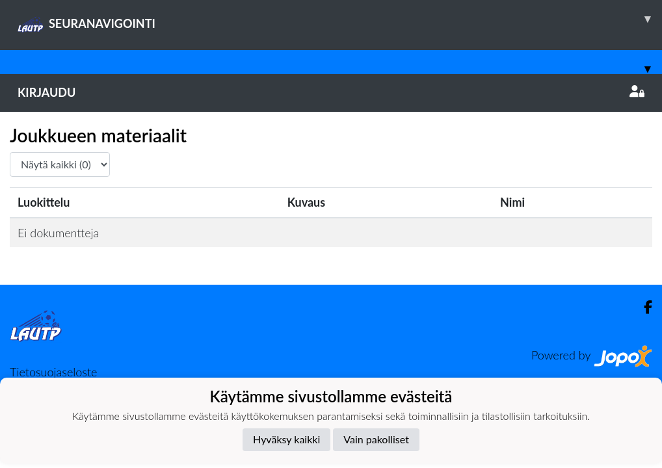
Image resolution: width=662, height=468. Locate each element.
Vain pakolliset (376, 439)
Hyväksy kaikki (286, 439)
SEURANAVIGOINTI (340, 19)
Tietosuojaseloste (53, 372)
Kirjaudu (331, 92)
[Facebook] (642, 307)
